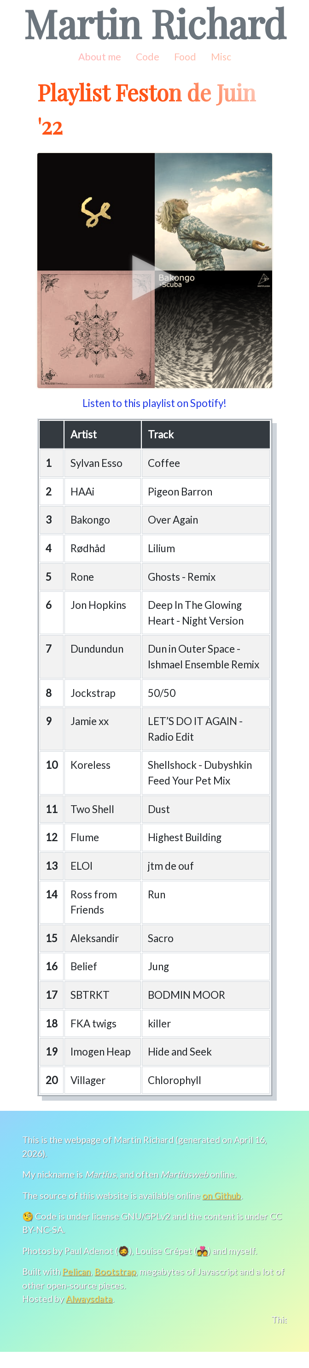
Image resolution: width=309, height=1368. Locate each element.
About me (99, 56)
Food (184, 56)
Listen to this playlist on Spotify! (154, 403)
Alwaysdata (88, 1314)
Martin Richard (154, 22)
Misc (220, 56)
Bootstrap (114, 1287)
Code (146, 56)
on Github (222, 1210)
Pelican (75, 1287)
